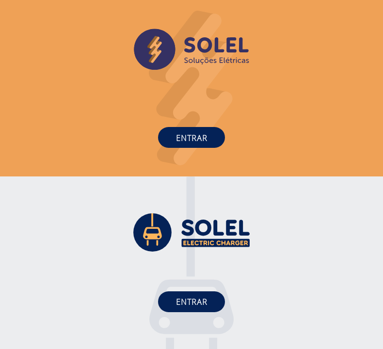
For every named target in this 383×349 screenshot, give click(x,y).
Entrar (191, 138)
